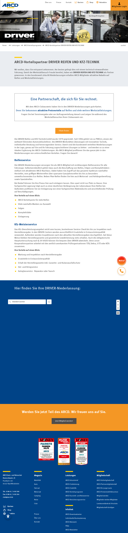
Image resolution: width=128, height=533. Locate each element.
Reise (36, 500)
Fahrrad (37, 488)
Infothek (76, 7)
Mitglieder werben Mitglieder (107, 500)
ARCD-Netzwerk (71, 522)
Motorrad (37, 492)
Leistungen (32, 7)
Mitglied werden (102, 496)
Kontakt (69, 2)
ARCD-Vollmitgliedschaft (105, 480)
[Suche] (97, 7)
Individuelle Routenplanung (75, 518)
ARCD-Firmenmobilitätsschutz (107, 492)
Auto (36, 484)
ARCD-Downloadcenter (73, 514)
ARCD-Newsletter (71, 530)
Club (35, 503)
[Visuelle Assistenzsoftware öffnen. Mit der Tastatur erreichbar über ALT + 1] (8, 516)
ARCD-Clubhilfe (70, 488)
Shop (91, 2)
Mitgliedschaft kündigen (105, 507)
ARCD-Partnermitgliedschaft (107, 484)
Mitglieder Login (119, 6)
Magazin (64, 7)
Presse (58, 2)
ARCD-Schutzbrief (71, 480)
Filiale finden (64, 131)
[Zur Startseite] (10, 5)
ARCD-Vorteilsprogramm (74, 492)
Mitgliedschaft (48, 7)
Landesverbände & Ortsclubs (107, 503)
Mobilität (37, 480)
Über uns (48, 2)
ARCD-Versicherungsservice (75, 500)
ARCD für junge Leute (104, 488)
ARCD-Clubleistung (72, 484)
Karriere (80, 2)
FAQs (67, 526)
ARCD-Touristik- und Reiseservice (77, 496)
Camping (37, 496)
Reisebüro (103, 2)
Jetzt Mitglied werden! (64, 421)
